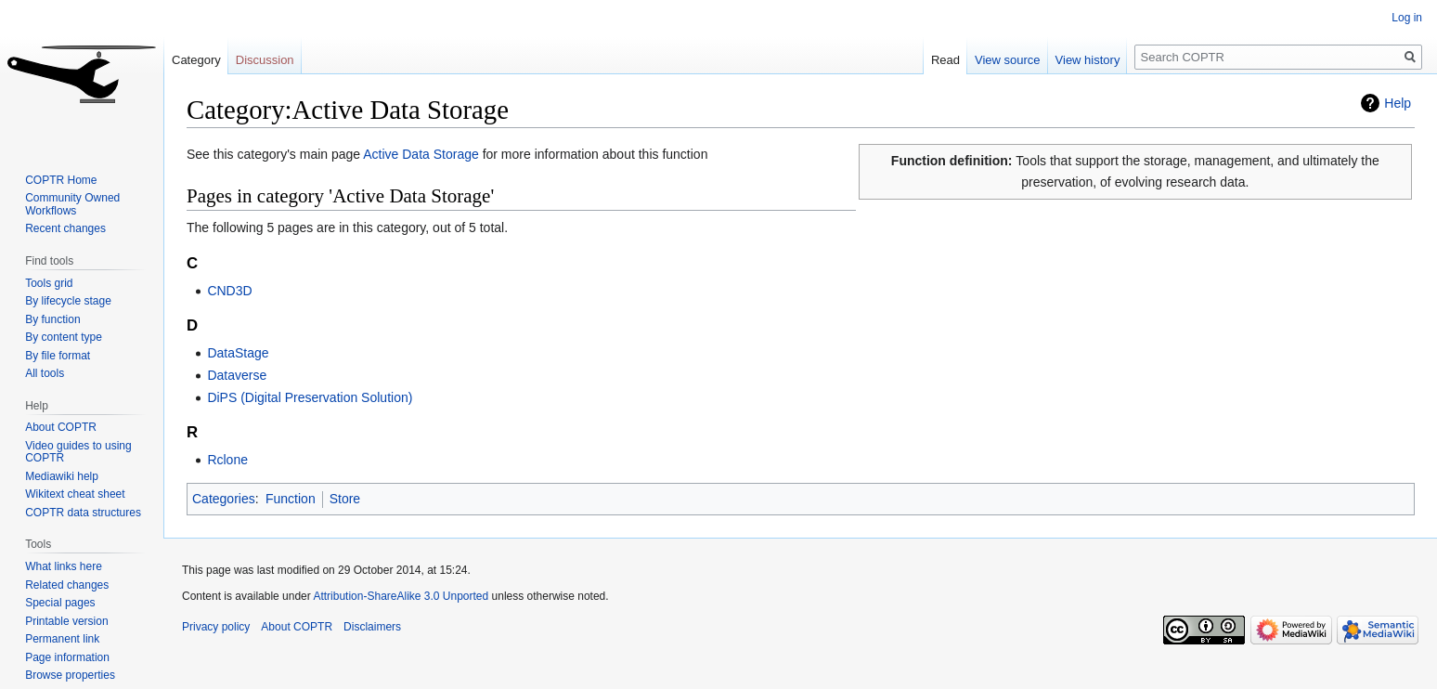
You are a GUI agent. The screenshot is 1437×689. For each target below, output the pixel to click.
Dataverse (236, 375)
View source (1008, 60)
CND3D (229, 290)
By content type (63, 337)
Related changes (67, 585)
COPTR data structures (83, 512)
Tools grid (48, 283)
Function (290, 498)
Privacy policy (216, 626)
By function (52, 319)
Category (196, 60)
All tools (44, 373)
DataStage (237, 352)
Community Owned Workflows (72, 204)
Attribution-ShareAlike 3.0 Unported (400, 596)
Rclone (227, 459)
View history (1087, 60)
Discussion (265, 60)
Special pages (60, 602)
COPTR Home (61, 180)
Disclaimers (372, 626)
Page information (67, 657)
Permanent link (62, 638)
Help (1397, 103)
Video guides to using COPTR (78, 452)
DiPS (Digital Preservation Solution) (309, 397)
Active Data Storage (421, 154)
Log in (1407, 17)
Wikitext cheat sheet (74, 494)
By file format (57, 355)
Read (945, 60)
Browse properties (70, 675)
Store (345, 498)
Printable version (66, 621)
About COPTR (61, 427)
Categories (223, 498)
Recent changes (65, 228)
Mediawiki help (61, 476)
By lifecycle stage (68, 300)
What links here (63, 566)
